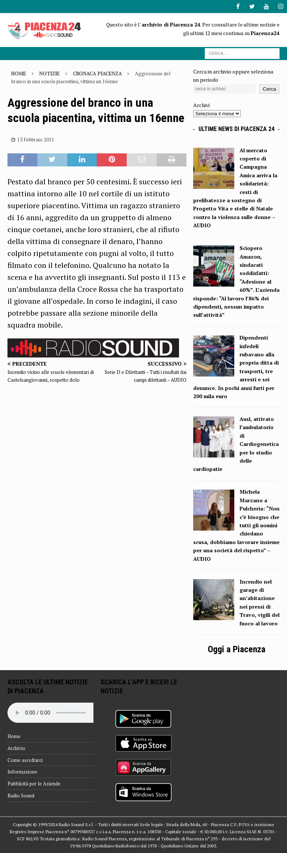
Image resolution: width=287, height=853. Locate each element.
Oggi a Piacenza (236, 649)
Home (14, 736)
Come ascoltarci (25, 759)
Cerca (269, 89)
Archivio (16, 748)
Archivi (201, 105)
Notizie (49, 73)
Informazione (22, 771)
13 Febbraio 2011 (35, 139)
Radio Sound (20, 795)
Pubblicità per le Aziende (34, 783)
